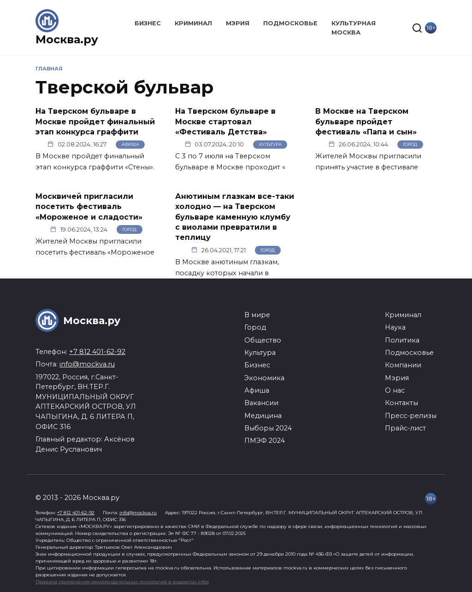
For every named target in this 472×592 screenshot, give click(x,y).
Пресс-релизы (411, 416)
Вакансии (261, 403)
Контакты (401, 403)
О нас (395, 390)
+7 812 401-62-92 (97, 352)
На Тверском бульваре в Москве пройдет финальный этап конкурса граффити (95, 121)
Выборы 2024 (268, 428)
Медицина (263, 416)
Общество (262, 340)
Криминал (193, 23)
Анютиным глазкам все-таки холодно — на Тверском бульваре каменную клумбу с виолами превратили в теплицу (234, 217)
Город (410, 144)
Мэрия (237, 23)
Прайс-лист (405, 428)
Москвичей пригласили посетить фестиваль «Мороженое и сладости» (88, 206)
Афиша (130, 144)
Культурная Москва (353, 27)
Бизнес (148, 23)
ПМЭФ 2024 (264, 440)
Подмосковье (290, 23)
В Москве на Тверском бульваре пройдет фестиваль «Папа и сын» (366, 121)
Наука (395, 327)
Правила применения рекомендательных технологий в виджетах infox (122, 582)
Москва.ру (66, 39)
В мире (257, 315)
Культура (270, 144)
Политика (402, 340)
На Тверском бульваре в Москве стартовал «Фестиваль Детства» (225, 121)
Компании (403, 365)
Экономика (264, 378)
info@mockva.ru (87, 364)
